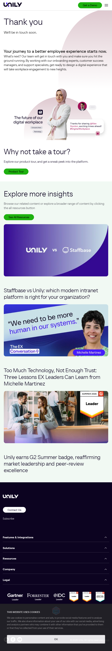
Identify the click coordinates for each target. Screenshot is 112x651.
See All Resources (19, 217)
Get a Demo (90, 5)
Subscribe (8, 518)
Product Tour (16, 171)
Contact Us (14, 510)
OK (56, 639)
